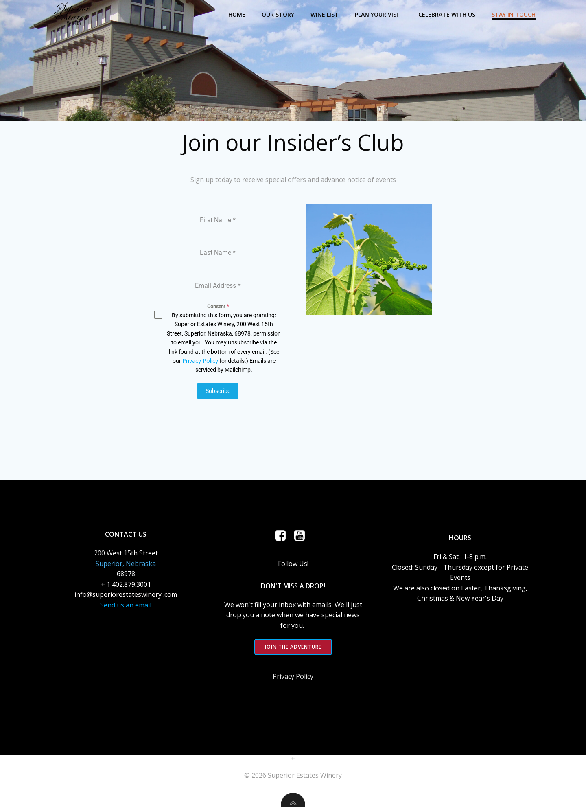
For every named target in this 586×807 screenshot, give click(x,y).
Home (236, 14)
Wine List (324, 14)
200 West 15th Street (126, 552)
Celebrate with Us (446, 14)
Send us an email (125, 605)
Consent (218, 306)
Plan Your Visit (378, 14)
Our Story (278, 14)
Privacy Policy (200, 360)
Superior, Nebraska (126, 563)
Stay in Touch (514, 14)
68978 (126, 573)
